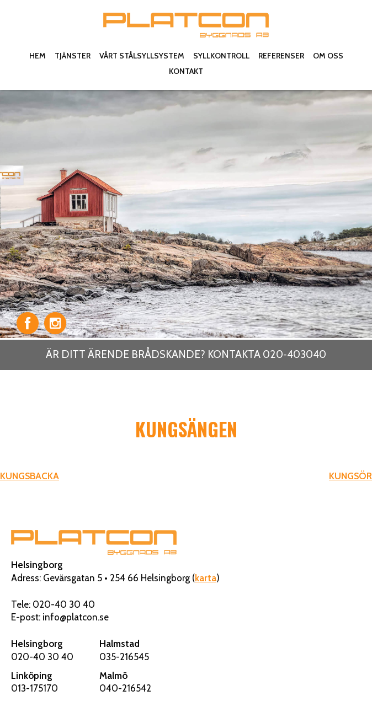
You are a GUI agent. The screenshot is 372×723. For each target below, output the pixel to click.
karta (205, 577)
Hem (37, 56)
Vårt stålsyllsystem (141, 56)
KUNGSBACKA (29, 475)
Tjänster (73, 56)
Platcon (186, 25)
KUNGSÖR (350, 475)
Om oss (328, 56)
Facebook (28, 323)
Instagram (55, 323)
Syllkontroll (221, 56)
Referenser (281, 56)
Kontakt (186, 71)
